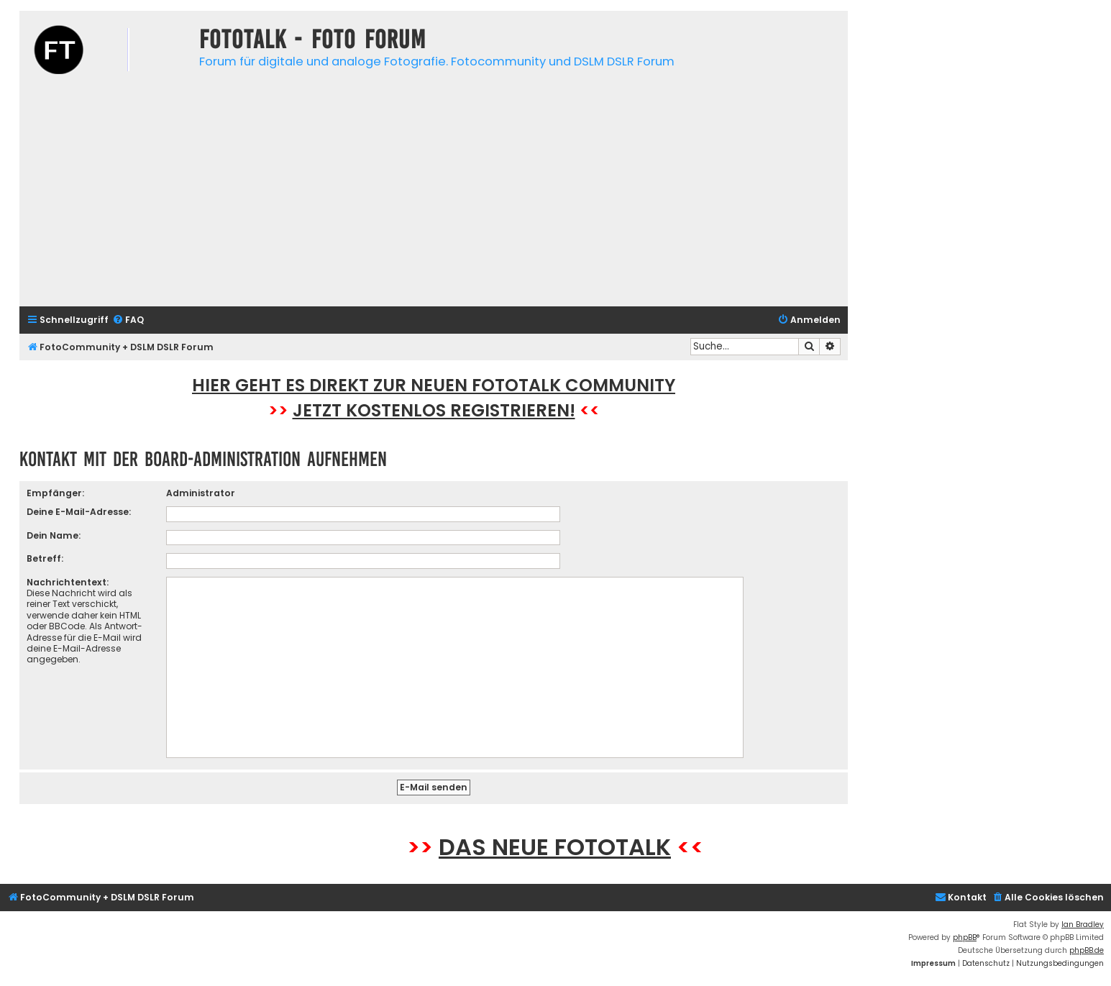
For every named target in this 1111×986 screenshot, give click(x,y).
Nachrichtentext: (68, 582)
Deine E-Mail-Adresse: (79, 512)
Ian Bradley (1082, 924)
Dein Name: (54, 535)
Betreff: (45, 558)
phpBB (965, 937)
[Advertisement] (433, 195)
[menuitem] (128, 320)
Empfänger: (55, 493)
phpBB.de (1086, 950)
